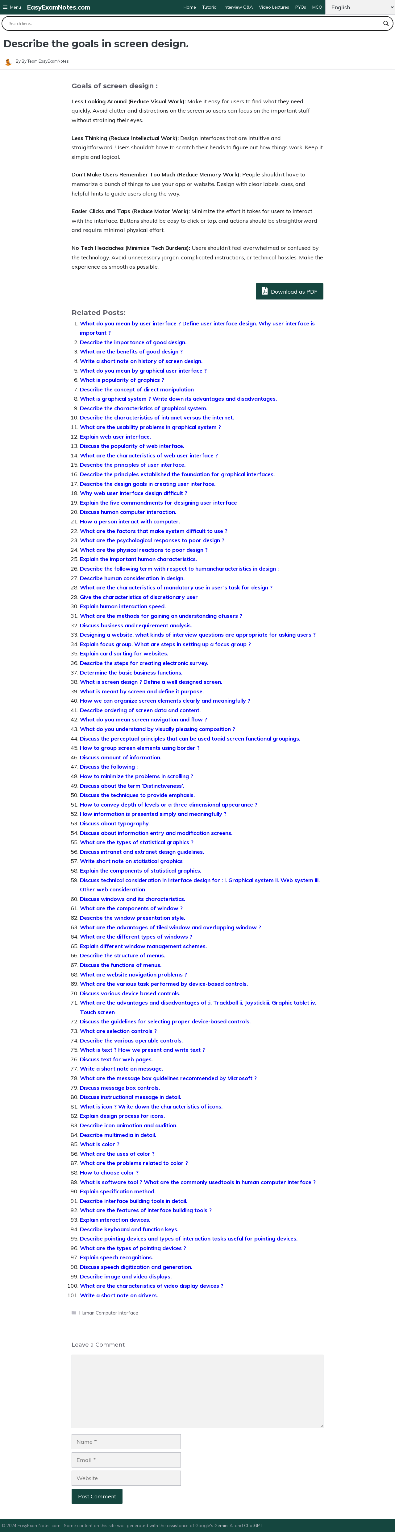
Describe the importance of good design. (133, 342)
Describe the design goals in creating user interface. (147, 483)
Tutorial (210, 7)
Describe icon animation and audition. (128, 1125)
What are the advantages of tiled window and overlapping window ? (170, 927)
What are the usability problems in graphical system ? (150, 427)
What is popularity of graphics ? (122, 379)
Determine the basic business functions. (131, 672)
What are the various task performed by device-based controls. (164, 983)
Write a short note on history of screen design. (141, 361)
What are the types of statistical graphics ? (136, 842)
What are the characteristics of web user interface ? (149, 455)
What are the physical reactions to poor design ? (144, 549)
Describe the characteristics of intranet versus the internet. (157, 417)
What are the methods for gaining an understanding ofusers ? (161, 615)
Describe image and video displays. (126, 1276)
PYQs (300, 7)
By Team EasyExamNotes (45, 61)
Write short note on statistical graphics (131, 861)
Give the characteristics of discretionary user (139, 597)
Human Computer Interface (108, 1313)
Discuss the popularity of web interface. (132, 445)
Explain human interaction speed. (123, 606)
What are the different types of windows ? (136, 936)
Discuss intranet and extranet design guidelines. (142, 851)
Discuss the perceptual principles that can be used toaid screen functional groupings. (190, 738)
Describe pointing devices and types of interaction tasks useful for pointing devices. (188, 1238)
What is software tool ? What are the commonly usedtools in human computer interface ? (198, 1182)
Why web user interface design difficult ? (133, 493)
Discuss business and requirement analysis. (136, 625)
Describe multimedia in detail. (118, 1134)
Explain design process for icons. (122, 1115)
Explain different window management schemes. (143, 946)
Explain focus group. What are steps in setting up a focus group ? (165, 644)
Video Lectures (274, 7)
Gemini (222, 1525)
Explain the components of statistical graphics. (140, 870)
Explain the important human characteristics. (138, 559)
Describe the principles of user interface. (132, 464)
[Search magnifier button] (386, 23)
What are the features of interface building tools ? (146, 1210)
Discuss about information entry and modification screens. (156, 832)
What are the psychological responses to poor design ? (152, 540)
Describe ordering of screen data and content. (140, 710)
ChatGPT (253, 1525)
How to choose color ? (109, 1172)
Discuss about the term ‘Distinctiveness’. (132, 785)
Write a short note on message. (121, 1068)
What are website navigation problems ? (133, 974)
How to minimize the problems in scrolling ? (136, 776)
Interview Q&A (238, 7)
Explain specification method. (118, 1191)
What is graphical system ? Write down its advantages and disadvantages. (178, 398)
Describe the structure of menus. (122, 955)
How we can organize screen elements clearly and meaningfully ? (165, 700)
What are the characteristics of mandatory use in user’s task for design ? (176, 587)
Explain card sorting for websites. (124, 653)
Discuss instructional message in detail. (130, 1096)
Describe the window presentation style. (132, 917)
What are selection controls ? (118, 1030)
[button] (12, 7)
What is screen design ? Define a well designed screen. (151, 681)
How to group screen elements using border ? (140, 747)
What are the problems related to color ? (134, 1162)
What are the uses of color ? (117, 1153)
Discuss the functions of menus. (120, 964)
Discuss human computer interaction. (128, 511)
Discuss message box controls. (120, 1087)
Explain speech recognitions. (116, 1257)
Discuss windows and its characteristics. (132, 898)
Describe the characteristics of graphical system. (143, 408)
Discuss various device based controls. (130, 993)
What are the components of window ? (131, 908)
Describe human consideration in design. (132, 578)
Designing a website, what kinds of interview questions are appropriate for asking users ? (198, 634)
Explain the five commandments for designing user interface (158, 502)
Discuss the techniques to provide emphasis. (137, 795)
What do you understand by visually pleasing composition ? (157, 729)
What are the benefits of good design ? (131, 351)
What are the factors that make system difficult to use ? (153, 531)
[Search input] (194, 23)
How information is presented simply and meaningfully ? (153, 813)
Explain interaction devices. (115, 1219)
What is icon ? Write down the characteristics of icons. (151, 1106)
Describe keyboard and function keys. (129, 1229)
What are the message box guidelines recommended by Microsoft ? (168, 1078)
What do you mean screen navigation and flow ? (143, 719)
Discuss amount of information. (120, 757)
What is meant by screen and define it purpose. (142, 691)
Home (190, 7)
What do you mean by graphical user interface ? (143, 370)
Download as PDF (289, 290)
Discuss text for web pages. (116, 1059)
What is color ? (99, 1144)
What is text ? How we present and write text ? (142, 1049)
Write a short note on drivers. (119, 1295)
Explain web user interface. (115, 436)
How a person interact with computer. (130, 521)
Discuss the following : (109, 766)
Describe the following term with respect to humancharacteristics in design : (179, 568)
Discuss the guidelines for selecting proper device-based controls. (165, 1021)
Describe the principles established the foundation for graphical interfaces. (177, 474)
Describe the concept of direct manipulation (137, 389)
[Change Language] (360, 7)
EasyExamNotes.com (58, 7)
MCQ (317, 7)
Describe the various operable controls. (131, 1040)
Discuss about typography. (115, 823)
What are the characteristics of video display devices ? (151, 1285)
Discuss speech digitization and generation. (136, 1266)
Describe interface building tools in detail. (133, 1200)
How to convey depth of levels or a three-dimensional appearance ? (168, 804)
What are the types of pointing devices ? (133, 1248)
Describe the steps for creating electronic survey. (144, 663)
